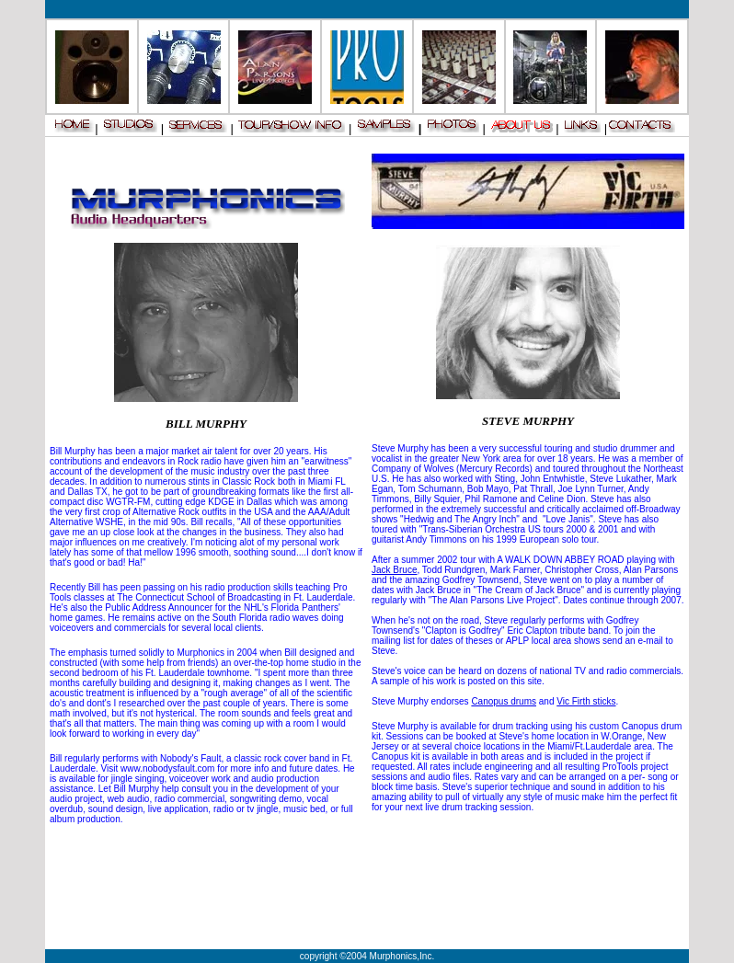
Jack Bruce (394, 570)
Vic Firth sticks (585, 701)
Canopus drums (503, 701)
